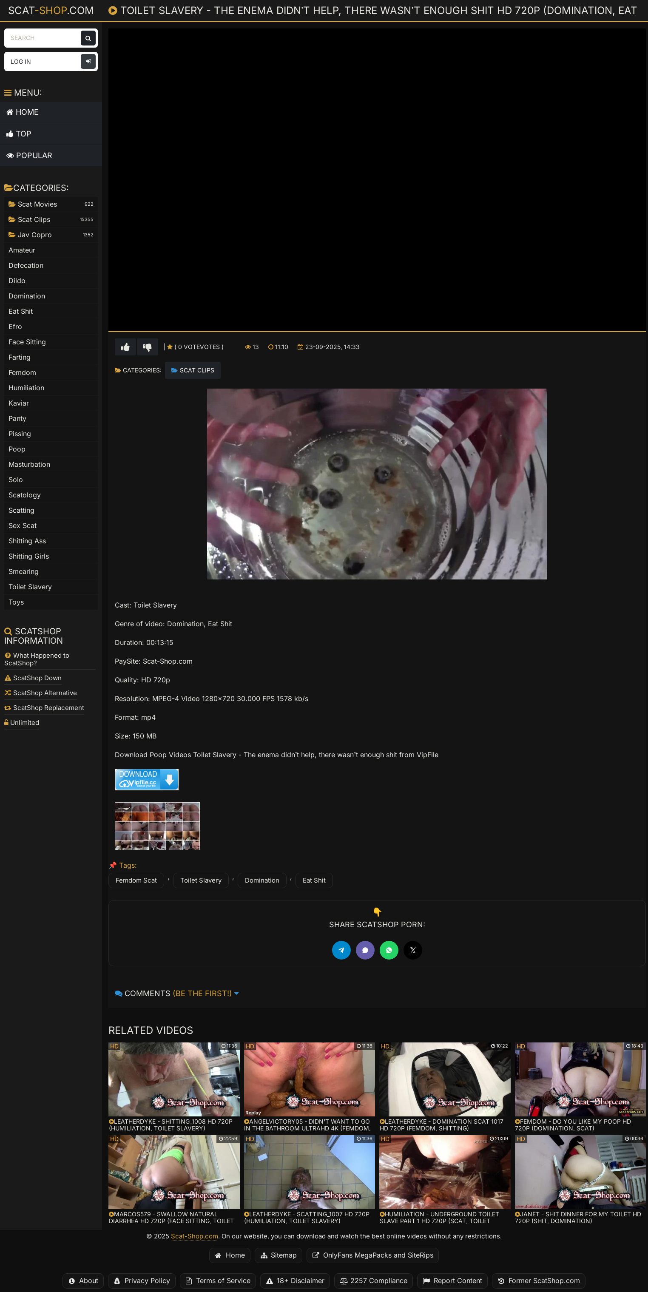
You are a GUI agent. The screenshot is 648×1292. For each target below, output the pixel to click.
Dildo (17, 281)
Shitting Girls (29, 556)
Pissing (20, 434)
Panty (17, 419)
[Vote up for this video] (125, 346)
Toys (16, 602)
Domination (262, 880)
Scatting (21, 510)
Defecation (26, 265)
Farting (20, 357)
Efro (15, 327)
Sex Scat (23, 526)
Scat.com (51, 10)
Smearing (24, 572)
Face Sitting (27, 342)
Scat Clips (197, 370)
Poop (17, 449)
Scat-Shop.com (194, 1236)
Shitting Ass (27, 541)
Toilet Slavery (201, 880)
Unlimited (21, 723)
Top (18, 133)
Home (22, 112)
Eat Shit (314, 880)
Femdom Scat (136, 880)
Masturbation (29, 464)
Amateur (22, 250)
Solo (16, 480)
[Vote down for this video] (147, 346)
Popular (29, 155)
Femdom (22, 373)
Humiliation (26, 388)
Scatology (25, 495)
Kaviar (19, 403)
